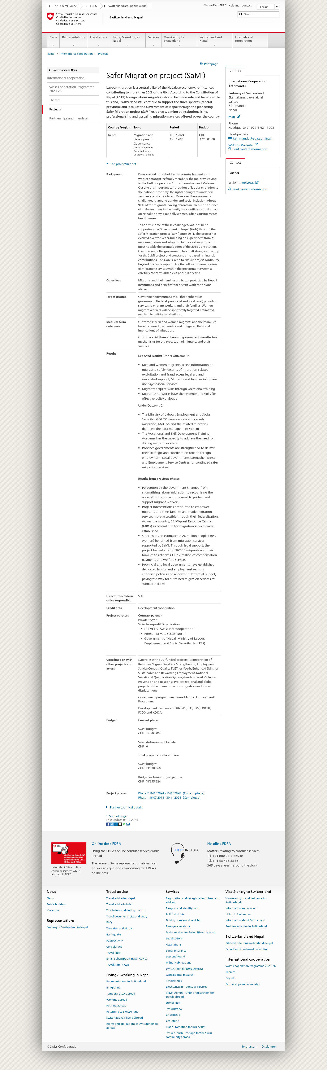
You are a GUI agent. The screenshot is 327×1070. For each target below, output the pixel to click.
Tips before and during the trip (125, 910)
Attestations (173, 944)
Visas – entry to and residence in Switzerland (245, 900)
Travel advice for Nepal (120, 898)
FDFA (93, 6)
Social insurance (176, 950)
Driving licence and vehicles (183, 920)
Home (50, 53)
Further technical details (126, 807)
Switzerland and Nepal (214, 41)
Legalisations (174, 938)
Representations (73, 41)
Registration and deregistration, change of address (192, 900)
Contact (233, 71)
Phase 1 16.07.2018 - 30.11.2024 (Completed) (169, 797)
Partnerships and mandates (242, 984)
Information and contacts (241, 908)
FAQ (109, 922)
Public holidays (56, 904)
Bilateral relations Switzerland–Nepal (249, 943)
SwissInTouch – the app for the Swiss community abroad (189, 1035)
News (53, 41)
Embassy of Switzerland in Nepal (67, 927)
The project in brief (122, 164)
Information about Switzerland (245, 920)
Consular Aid (114, 946)
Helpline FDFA (219, 844)
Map (234, 117)
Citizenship (173, 1015)
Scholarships (174, 980)
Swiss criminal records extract (184, 968)
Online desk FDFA (106, 844)
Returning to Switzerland (122, 1011)
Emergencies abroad (179, 926)
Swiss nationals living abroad (124, 1017)
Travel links (113, 952)
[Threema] (120, 823)
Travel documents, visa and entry (126, 916)
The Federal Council (65, 6)
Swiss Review (174, 1008)
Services (153, 41)
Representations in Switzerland (126, 981)
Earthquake (113, 934)
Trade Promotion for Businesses (185, 1027)
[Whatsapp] (124, 823)
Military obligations (178, 962)
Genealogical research (180, 974)
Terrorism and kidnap (119, 928)
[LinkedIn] (116, 823)
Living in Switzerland (238, 914)
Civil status (172, 1021)
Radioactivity (114, 940)
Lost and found (175, 956)
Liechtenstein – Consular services (186, 986)
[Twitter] (112, 823)
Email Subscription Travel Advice (126, 958)
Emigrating (113, 987)
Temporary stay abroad (120, 993)
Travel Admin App (117, 964)
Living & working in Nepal (127, 41)
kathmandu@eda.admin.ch (252, 138)
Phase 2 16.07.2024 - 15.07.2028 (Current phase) (171, 793)
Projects (230, 978)
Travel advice (98, 41)
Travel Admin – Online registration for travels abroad (190, 994)
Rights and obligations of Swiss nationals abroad (132, 1025)
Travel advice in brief (119, 904)
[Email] (128, 823)
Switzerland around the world (127, 6)
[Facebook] (108, 823)
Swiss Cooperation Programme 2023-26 (250, 966)
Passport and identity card (182, 908)
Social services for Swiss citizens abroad (190, 932)
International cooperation (250, 41)
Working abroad (116, 999)
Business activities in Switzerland (246, 926)
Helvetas (250, 183)
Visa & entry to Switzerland (179, 41)
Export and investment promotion (246, 949)
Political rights (175, 914)
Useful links (173, 1002)
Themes (230, 972)
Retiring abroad (116, 1005)
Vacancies (53, 910)
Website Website (243, 145)
